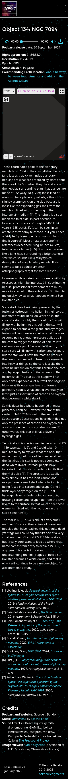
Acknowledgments (51, 774)
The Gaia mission (52, 612)
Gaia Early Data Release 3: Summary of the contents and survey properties (34, 625)
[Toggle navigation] (61, 8)
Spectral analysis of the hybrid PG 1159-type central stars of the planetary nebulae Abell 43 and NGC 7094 (35, 595)
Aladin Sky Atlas (34, 745)
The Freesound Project (34, 740)
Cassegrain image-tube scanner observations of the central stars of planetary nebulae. (37, 664)
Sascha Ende (39, 719)
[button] (53, 41)
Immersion (19, 719)
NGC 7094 (34, 651)
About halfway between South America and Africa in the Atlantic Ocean (37, 76)
